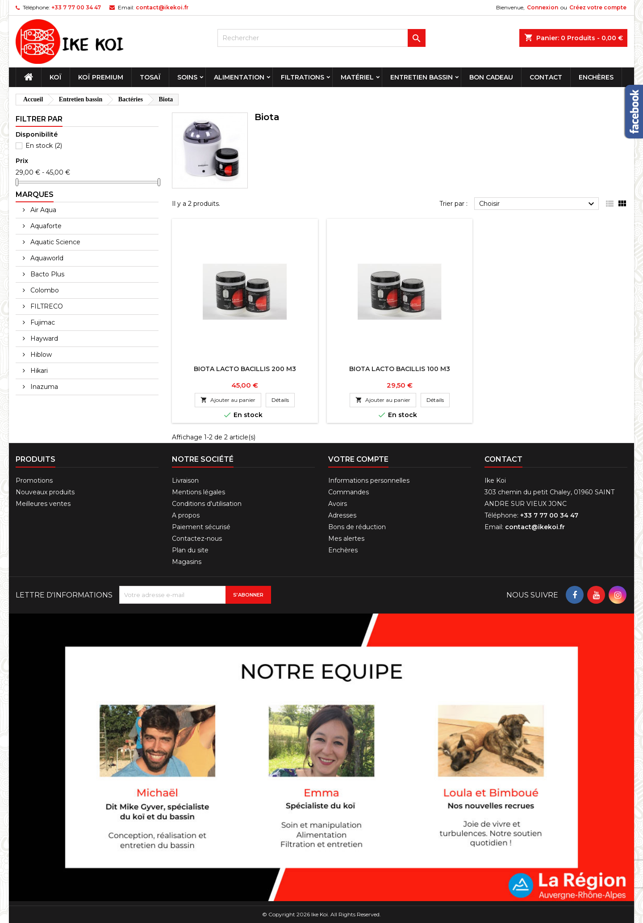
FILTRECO (46, 306)
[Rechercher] (321, 38)
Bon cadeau (491, 77)
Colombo (44, 290)
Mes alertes (346, 539)
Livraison (185, 480)
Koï (56, 77)
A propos (186, 515)
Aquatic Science (54, 242)
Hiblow (40, 355)
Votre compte (358, 459)
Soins (187, 77)
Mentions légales (198, 492)
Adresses (342, 515)
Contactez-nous (197, 539)
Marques (35, 194)
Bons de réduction (357, 527)
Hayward (43, 338)
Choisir (538, 204)
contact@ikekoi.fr (162, 7)
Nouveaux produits (45, 492)
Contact (546, 77)
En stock (43, 146)
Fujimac (42, 322)
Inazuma (43, 387)
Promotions (34, 480)
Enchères (596, 77)
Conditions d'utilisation (207, 504)
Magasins (186, 562)
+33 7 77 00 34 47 (76, 7)
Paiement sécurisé (201, 527)
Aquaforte (45, 226)
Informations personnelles (368, 480)
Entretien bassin (421, 77)
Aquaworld (46, 258)
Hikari (38, 371)
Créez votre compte (597, 7)
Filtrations (302, 77)
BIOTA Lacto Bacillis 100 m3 (399, 369)
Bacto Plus (46, 274)
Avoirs (337, 504)
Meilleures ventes (43, 504)
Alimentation (239, 77)
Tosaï (150, 77)
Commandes (348, 492)
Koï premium (100, 77)
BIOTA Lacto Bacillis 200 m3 (245, 369)
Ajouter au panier (227, 400)
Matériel (357, 77)
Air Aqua (42, 210)
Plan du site (190, 550)
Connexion (542, 7)
